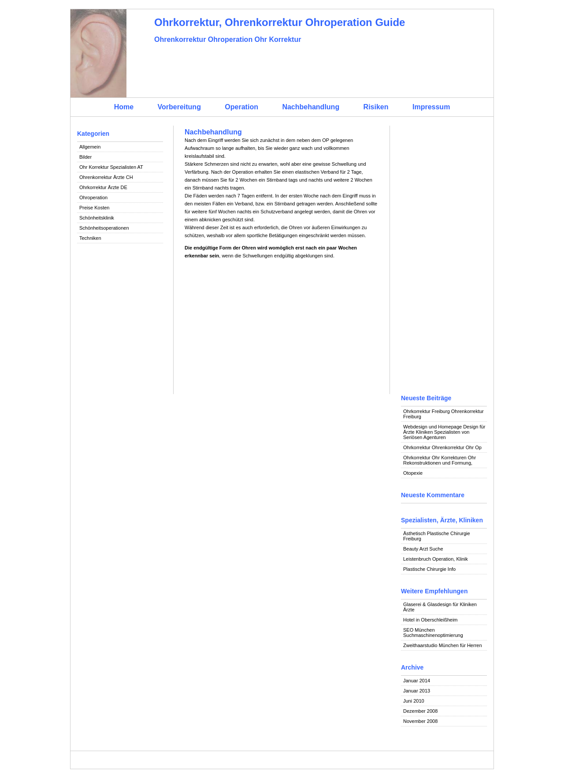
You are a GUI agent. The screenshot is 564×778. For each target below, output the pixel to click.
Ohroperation (93, 197)
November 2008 (420, 721)
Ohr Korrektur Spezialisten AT (111, 167)
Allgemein (89, 146)
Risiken (376, 107)
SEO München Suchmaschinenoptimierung (433, 632)
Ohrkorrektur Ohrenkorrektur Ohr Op (442, 447)
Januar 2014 (416, 680)
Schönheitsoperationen (104, 228)
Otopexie (413, 473)
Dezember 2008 (420, 711)
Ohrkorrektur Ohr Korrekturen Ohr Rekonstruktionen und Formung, (439, 460)
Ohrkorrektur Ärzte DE (103, 187)
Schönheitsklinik (96, 217)
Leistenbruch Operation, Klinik (435, 559)
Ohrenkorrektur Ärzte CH (106, 177)
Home (124, 107)
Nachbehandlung (310, 107)
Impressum (431, 107)
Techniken (90, 238)
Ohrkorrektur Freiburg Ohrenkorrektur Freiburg (443, 414)
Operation (241, 107)
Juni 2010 (413, 701)
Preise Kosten (94, 207)
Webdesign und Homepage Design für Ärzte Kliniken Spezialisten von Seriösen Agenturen (444, 432)
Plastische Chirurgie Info (429, 569)
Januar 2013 (416, 690)
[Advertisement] (120, 384)
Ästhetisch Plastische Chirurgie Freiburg (436, 536)
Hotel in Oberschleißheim (430, 619)
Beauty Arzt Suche (423, 548)
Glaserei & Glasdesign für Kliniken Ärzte (440, 607)
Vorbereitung (179, 107)
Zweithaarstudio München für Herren (442, 645)
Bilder (85, 157)
